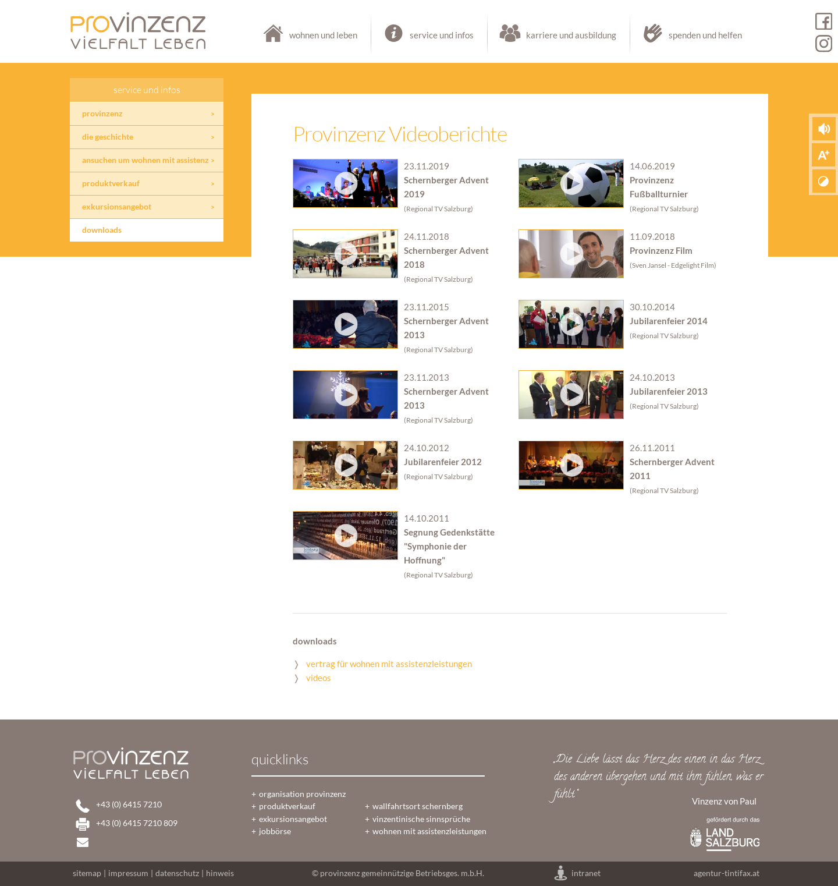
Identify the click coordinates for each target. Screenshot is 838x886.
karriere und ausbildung (559, 35)
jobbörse (275, 831)
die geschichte (107, 136)
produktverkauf (111, 183)
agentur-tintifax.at (726, 873)
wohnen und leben (311, 35)
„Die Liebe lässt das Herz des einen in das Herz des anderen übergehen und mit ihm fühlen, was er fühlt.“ (659, 777)
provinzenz (102, 113)
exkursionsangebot (116, 206)
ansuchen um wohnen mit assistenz (145, 160)
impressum (128, 873)
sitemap (87, 873)
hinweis (220, 873)
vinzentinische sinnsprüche (421, 819)
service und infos (430, 35)
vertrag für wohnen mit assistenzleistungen (389, 663)
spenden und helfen (686, 35)
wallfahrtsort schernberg (417, 806)
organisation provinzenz (302, 794)
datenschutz (177, 873)
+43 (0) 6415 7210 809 (136, 823)
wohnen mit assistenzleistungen (429, 831)
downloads (102, 230)
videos (318, 677)
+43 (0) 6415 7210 (129, 804)
